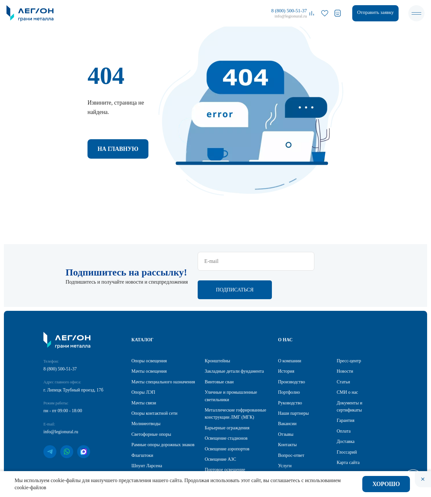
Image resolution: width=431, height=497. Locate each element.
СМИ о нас (347, 364)
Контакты (287, 416)
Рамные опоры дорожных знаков (163, 416)
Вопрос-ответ (291, 427)
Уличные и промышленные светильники (231, 368)
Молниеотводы (146, 395)
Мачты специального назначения (163, 354)
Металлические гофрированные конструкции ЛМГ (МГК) (235, 386)
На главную (118, 149)
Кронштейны (217, 333)
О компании (289, 333)
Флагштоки (142, 427)
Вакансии (287, 395)
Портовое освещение (225, 441)
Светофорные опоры (151, 406)
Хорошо (386, 484)
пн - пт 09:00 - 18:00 (62, 382)
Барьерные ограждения (227, 400)
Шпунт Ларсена (147, 437)
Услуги (285, 437)
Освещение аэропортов (227, 421)
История (286, 343)
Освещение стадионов (226, 410)
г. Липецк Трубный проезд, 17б (73, 362)
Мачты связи (144, 375)
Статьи (343, 354)
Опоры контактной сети (155, 385)
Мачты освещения (149, 343)
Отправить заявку (375, 12)
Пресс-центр (349, 333)
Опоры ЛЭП (143, 364)
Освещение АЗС (220, 431)
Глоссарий (347, 424)
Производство (291, 354)
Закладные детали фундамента (234, 343)
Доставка (346, 413)
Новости (345, 343)
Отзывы (285, 406)
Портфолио (289, 364)
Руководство (290, 375)
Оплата (344, 403)
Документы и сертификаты (349, 379)
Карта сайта (348, 434)
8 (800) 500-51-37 (289, 10)
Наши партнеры (293, 385)
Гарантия (346, 392)
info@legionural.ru (290, 16)
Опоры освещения (149, 333)
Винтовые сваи (219, 354)
